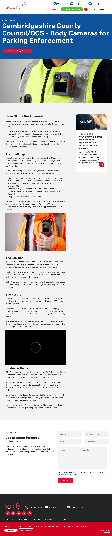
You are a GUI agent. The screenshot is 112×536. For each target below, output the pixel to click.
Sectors (18, 519)
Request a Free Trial (72, 9)
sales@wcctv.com (78, 3)
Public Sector (11, 158)
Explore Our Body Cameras (19, 51)
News (39, 519)
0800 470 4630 (60, 3)
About (26, 519)
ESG (33, 519)
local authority (15, 144)
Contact (64, 519)
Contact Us (52, 9)
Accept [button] (11, 531)
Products (9, 519)
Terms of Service (66, 474)
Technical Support (51, 519)
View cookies (28, 531)
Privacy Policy (99, 472)
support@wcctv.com (97, 3)
